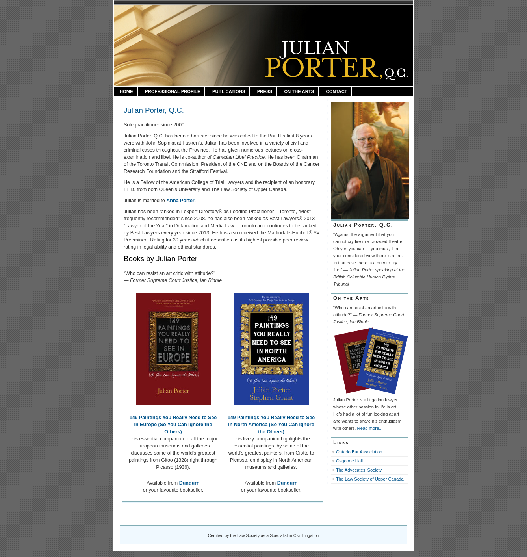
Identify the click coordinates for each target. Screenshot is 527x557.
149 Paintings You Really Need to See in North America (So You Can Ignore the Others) (271, 424)
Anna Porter (180, 200)
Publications (228, 91)
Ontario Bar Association (359, 451)
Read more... (370, 428)
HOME (126, 91)
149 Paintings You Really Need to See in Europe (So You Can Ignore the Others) (173, 424)
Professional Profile (172, 91)
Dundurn (189, 483)
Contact (336, 91)
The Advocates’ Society (359, 470)
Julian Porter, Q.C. (154, 110)
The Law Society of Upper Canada (370, 479)
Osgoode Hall (349, 461)
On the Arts (299, 91)
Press (264, 91)
